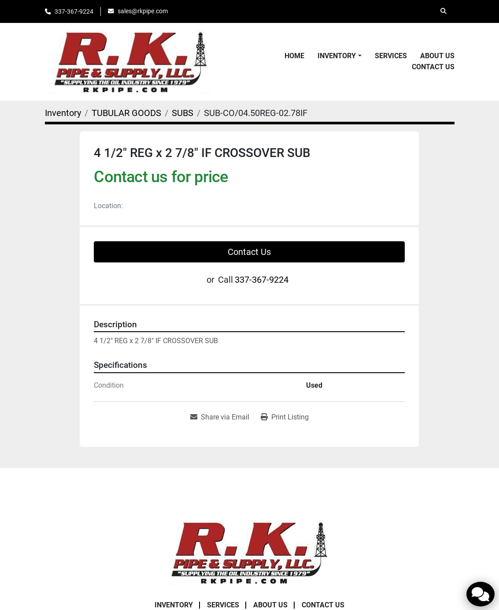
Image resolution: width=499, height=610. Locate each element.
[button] (339, 56)
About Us (437, 56)
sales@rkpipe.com (143, 11)
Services (391, 56)
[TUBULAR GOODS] (126, 113)
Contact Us (433, 67)
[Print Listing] (284, 417)
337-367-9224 (74, 11)
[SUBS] (182, 113)
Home (294, 56)
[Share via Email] (220, 417)
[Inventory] (63, 113)
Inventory (337, 56)
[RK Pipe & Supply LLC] (250, 551)
